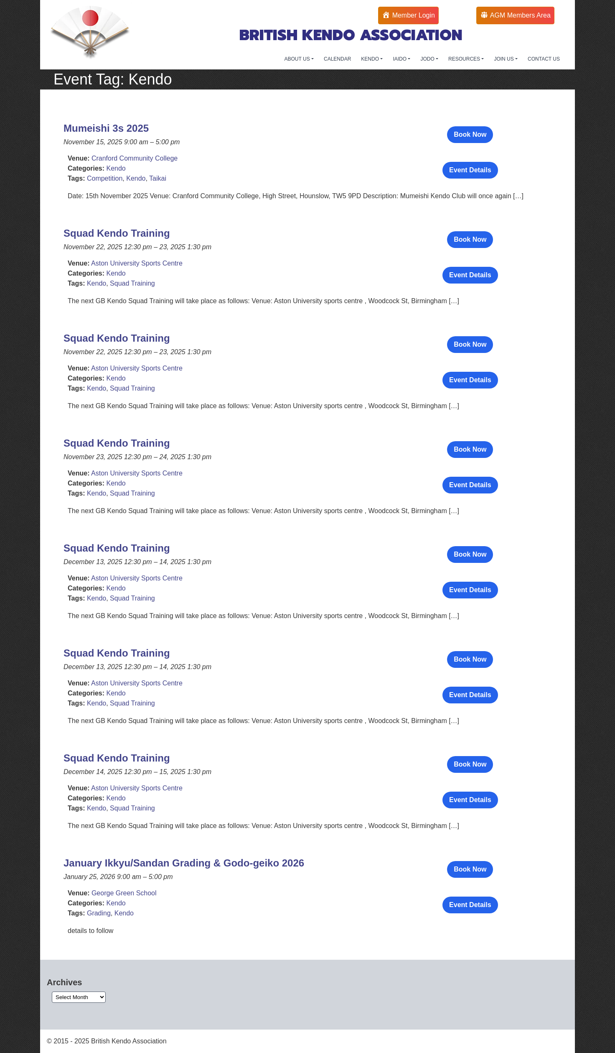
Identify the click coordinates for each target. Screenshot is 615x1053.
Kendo (115, 168)
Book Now (470, 134)
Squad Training (132, 283)
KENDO (370, 59)
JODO (428, 59)
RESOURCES (464, 59)
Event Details (470, 170)
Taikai (157, 178)
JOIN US (504, 59)
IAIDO (400, 59)
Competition (104, 178)
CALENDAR (337, 59)
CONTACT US (544, 59)
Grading (99, 913)
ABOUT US (298, 59)
